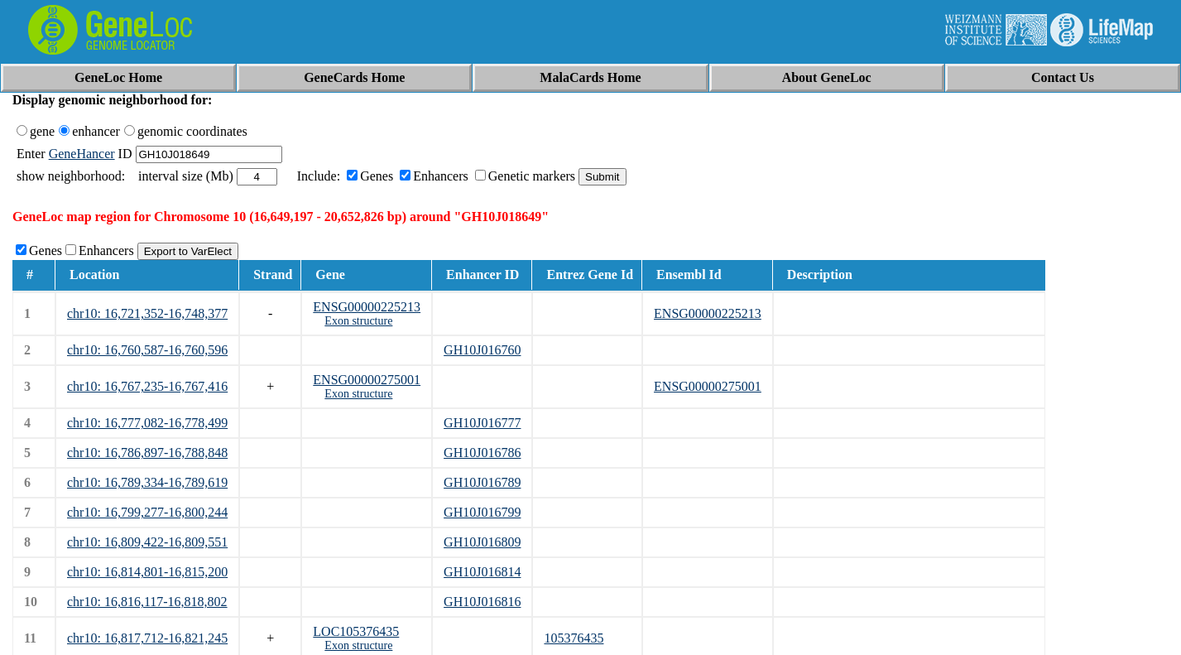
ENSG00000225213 (366, 307)
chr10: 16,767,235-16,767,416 (147, 386)
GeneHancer (82, 154)
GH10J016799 (482, 512)
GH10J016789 (482, 482)
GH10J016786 (482, 452)
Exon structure (358, 321)
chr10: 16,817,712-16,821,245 (147, 638)
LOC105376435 (356, 631)
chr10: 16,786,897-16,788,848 (147, 452)
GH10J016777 (482, 423)
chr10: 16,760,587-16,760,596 (147, 350)
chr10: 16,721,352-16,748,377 (147, 313)
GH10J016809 (482, 542)
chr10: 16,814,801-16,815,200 (147, 572)
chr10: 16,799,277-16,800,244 (147, 512)
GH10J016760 (482, 350)
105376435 (573, 638)
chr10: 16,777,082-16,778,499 (147, 423)
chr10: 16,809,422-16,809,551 (147, 542)
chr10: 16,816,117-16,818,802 (147, 602)
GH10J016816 (482, 602)
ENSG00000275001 (366, 380)
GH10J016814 (482, 572)
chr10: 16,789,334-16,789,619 (147, 482)
